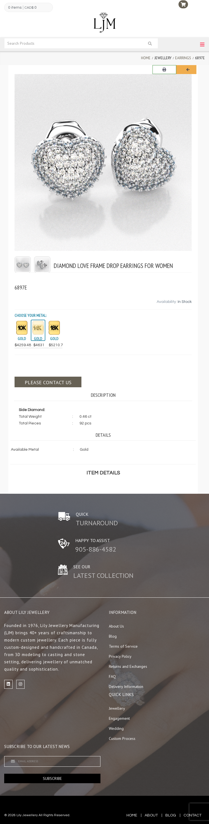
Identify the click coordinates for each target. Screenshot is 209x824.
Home (146, 58)
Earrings (183, 58)
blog (170, 815)
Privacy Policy (120, 656)
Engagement (119, 718)
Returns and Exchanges (128, 666)
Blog (113, 636)
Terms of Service (123, 646)
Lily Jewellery (27, 815)
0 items (15, 8)
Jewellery (117, 708)
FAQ (112, 676)
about (151, 815)
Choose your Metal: (30, 315)
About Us (116, 626)
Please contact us (48, 382)
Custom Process (122, 738)
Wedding (116, 728)
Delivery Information (126, 686)
